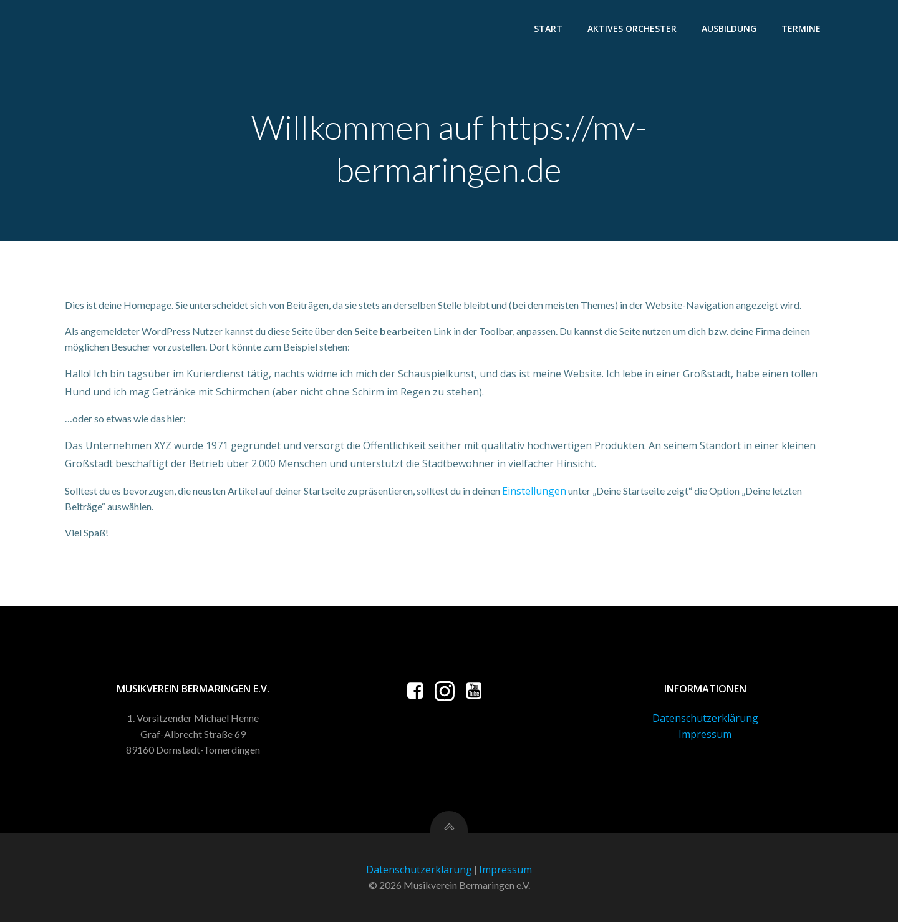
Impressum (704, 734)
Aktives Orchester (632, 28)
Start (548, 28)
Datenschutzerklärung (705, 718)
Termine (801, 28)
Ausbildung (729, 28)
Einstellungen (534, 491)
